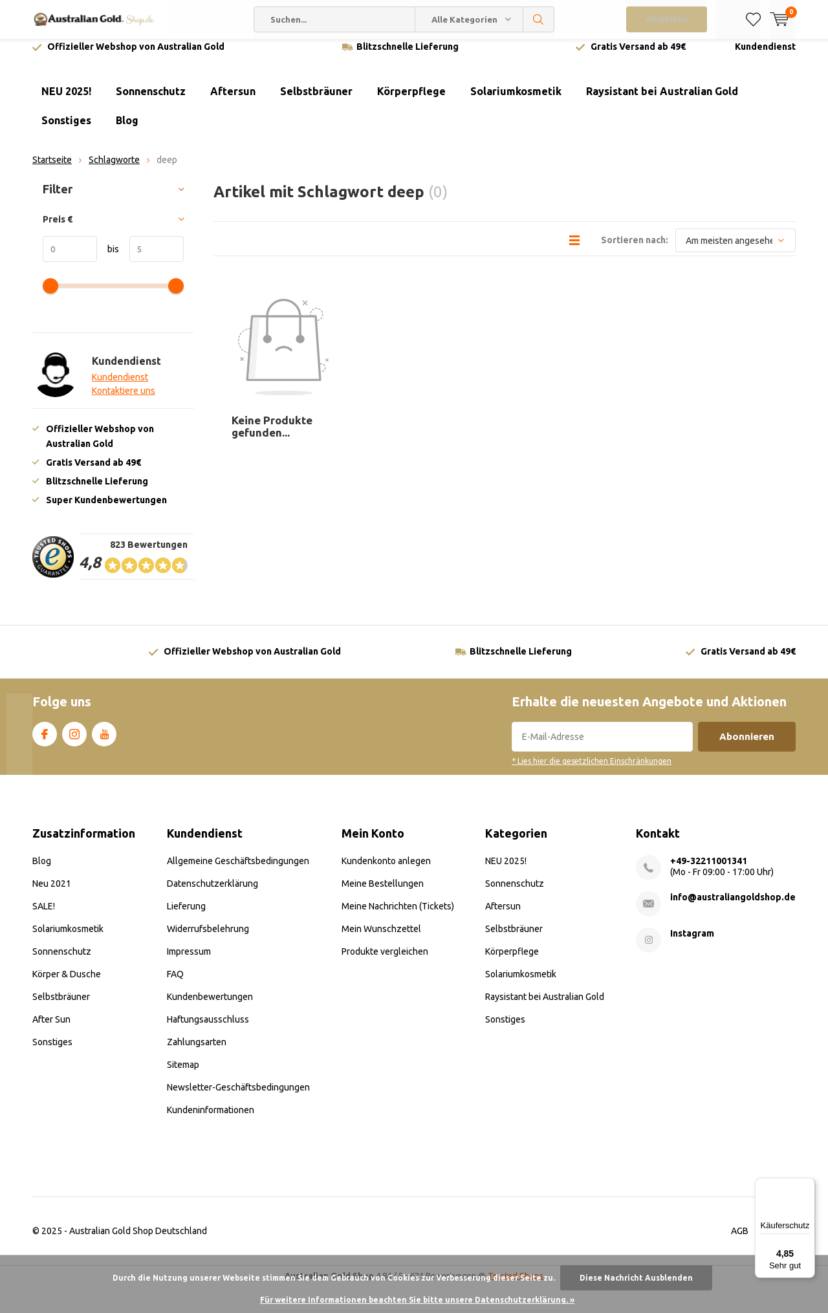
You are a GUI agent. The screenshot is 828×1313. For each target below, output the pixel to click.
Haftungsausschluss (208, 1028)
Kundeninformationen (210, 1119)
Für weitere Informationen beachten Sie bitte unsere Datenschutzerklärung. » (417, 1300)
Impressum (189, 960)
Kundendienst (765, 56)
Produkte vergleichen (385, 960)
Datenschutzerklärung (212, 892)
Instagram (74, 741)
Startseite (52, 169)
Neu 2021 (51, 892)
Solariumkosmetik (515, 101)
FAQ (175, 983)
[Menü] (807, 1185)
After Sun (51, 1028)
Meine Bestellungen (383, 892)
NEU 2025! (66, 101)
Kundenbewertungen (210, 1006)
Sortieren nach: (634, 249)
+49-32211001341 (708, 870)
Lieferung (186, 915)
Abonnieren (746, 746)
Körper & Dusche (66, 983)
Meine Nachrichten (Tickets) (398, 915)
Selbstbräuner (316, 101)
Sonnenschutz (151, 101)
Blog (127, 130)
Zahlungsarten (196, 1051)
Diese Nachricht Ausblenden (636, 1278)
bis (108, 259)
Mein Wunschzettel (381, 938)
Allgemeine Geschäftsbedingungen (238, 870)
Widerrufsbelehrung (208, 938)
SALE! (43, 915)
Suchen (538, 19)
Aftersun (233, 101)
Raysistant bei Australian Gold (662, 101)
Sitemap (183, 1074)
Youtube (104, 741)
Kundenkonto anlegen (386, 870)
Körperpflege (411, 101)
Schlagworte (114, 169)
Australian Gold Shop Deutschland (138, 1240)
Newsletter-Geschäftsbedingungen (238, 1096)
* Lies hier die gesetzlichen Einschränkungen (591, 770)
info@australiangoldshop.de (733, 906)
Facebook (44, 741)
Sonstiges (66, 130)
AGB (739, 1240)
